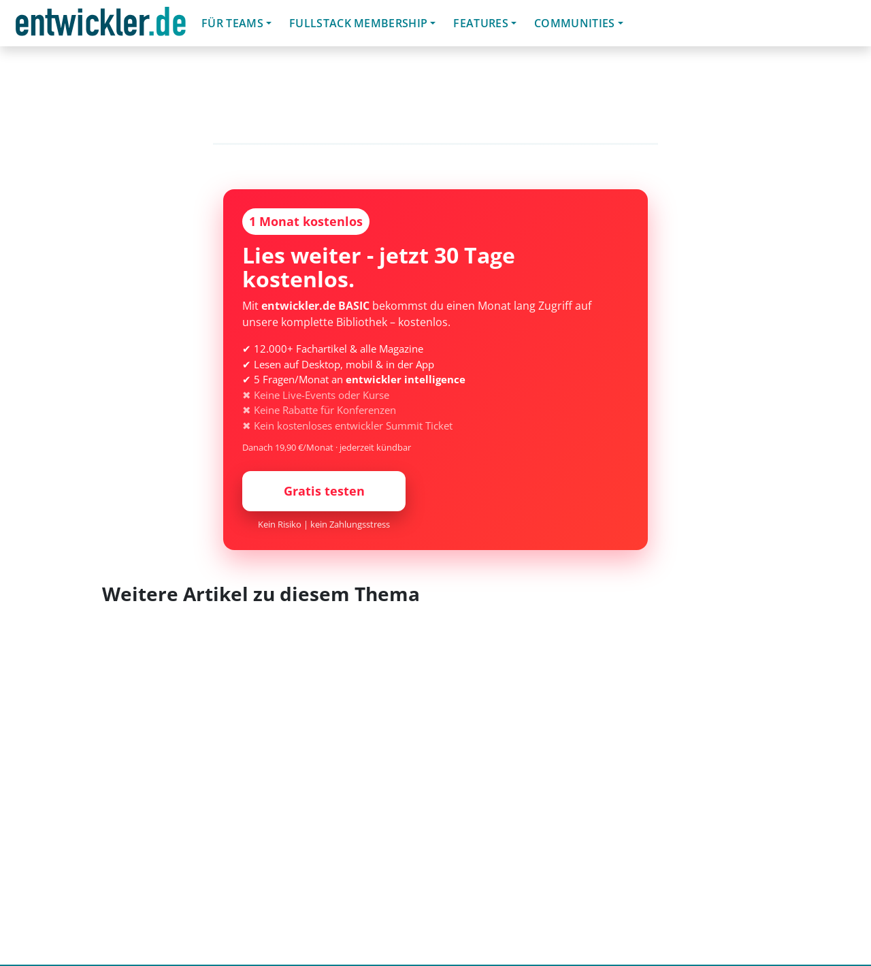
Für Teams (232, 23)
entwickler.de (101, 25)
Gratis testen (324, 491)
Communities (574, 23)
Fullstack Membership (358, 23)
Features (480, 23)
